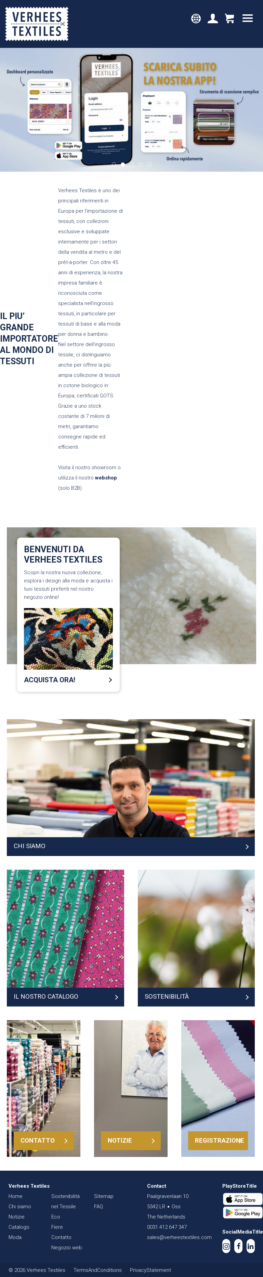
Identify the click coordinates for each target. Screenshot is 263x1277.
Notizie (17, 1217)
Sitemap (104, 1196)
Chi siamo (20, 1206)
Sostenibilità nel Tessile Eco (65, 1206)
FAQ (98, 1206)
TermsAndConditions (98, 1270)
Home (16, 1196)
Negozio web (66, 1248)
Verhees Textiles (36, 24)
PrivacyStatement (150, 1270)
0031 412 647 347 (167, 1227)
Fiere (57, 1227)
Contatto (61, 1237)
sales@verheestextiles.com (179, 1237)
